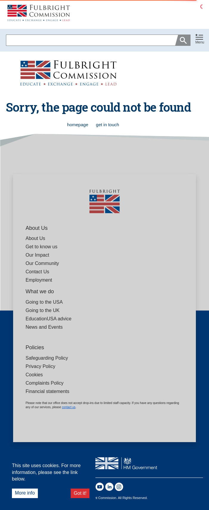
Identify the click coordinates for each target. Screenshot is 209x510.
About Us (35, 238)
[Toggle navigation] (200, 39)
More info (25, 492)
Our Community (42, 263)
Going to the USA (44, 302)
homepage (78, 124)
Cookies (34, 374)
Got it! (80, 493)
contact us (69, 407)
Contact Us (37, 271)
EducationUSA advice (49, 318)
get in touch (107, 124)
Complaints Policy (45, 383)
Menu (199, 42)
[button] (200, 40)
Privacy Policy (40, 366)
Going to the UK (43, 310)
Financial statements (47, 391)
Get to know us (42, 246)
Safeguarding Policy (47, 358)
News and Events (44, 327)
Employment (39, 280)
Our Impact (37, 255)
